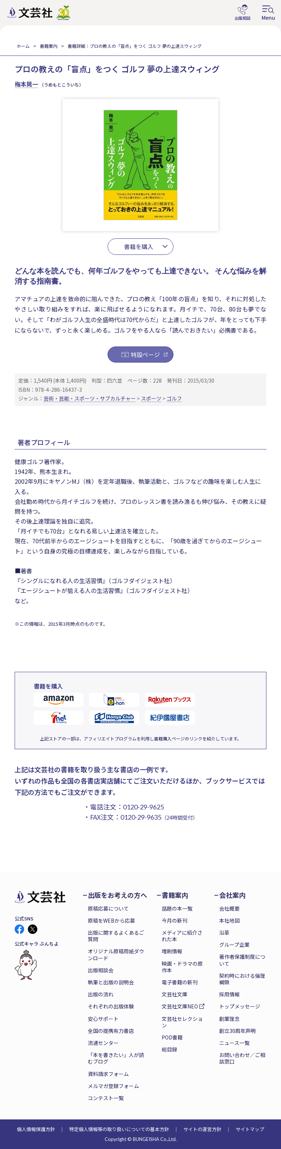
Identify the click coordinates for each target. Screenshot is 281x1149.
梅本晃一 (26, 84)
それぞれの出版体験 (111, 1006)
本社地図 (229, 920)
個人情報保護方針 (36, 1129)
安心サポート (103, 1018)
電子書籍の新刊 (180, 982)
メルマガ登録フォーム (113, 1086)
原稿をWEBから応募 (111, 920)
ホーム (23, 46)
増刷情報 (172, 951)
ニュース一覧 (234, 1042)
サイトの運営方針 (202, 1129)
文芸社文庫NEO (180, 1006)
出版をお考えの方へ (117, 895)
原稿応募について (108, 908)
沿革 (224, 932)
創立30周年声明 (237, 1030)
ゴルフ (174, 398)
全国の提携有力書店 (111, 1030)
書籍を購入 (138, 246)
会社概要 (229, 908)
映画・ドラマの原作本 (182, 966)
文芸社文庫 (174, 994)
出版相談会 (100, 970)
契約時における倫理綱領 (242, 978)
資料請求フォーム (108, 1074)
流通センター (103, 1042)
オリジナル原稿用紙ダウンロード (116, 954)
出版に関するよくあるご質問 (116, 935)
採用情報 (229, 994)
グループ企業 (234, 944)
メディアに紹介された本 (182, 935)
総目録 (169, 1049)
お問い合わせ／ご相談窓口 (242, 1058)
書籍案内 (48, 46)
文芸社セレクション (182, 1022)
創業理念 (229, 1018)
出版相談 (242, 13)
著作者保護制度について (242, 959)
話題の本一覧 (177, 908)
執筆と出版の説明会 (111, 982)
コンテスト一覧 (106, 1098)
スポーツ (151, 398)
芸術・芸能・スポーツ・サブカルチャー (90, 398)
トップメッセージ (239, 1006)
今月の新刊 (174, 920)
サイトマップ (250, 1129)
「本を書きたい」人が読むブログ (116, 1058)
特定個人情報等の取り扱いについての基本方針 (119, 1129)
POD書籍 (172, 1037)
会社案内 (232, 895)
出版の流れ (100, 994)
